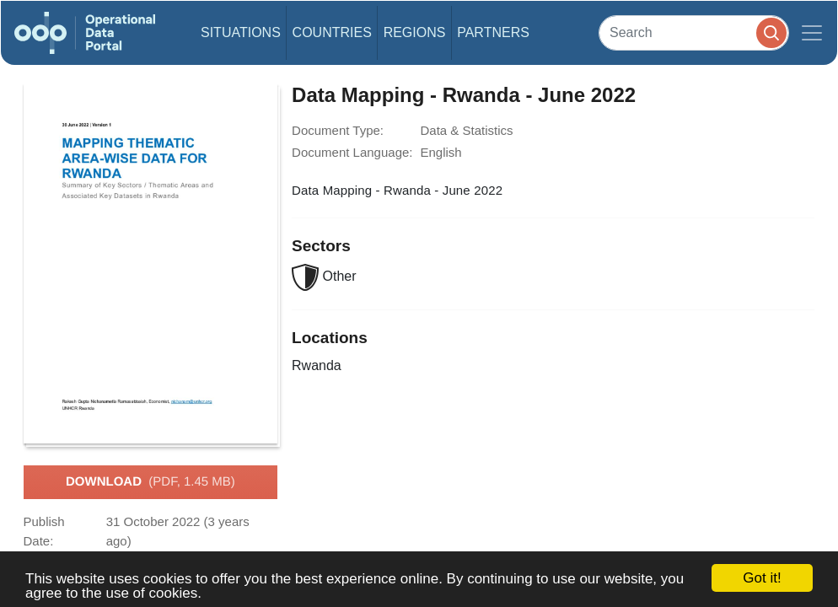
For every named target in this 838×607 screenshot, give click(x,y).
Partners (493, 32)
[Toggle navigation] (812, 32)
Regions (415, 32)
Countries (332, 32)
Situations (241, 32)
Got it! (762, 578)
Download (150, 482)
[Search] (694, 32)
